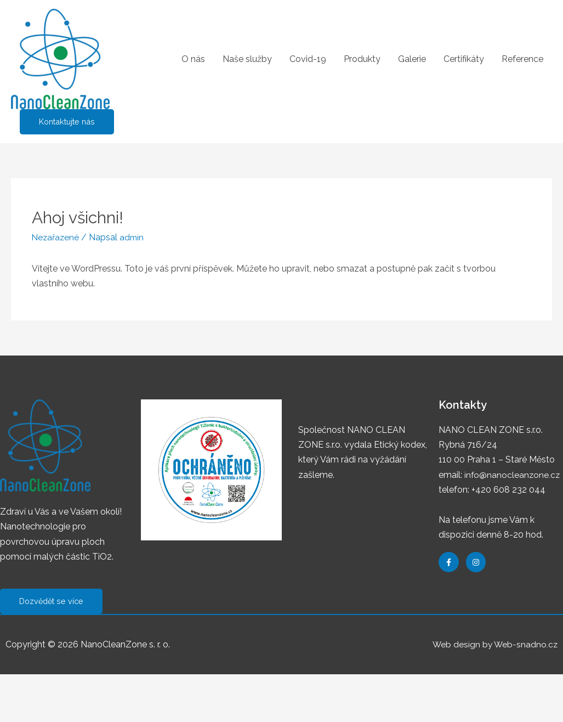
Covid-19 (307, 59)
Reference (522, 59)
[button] (53, 601)
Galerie (412, 59)
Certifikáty (463, 59)
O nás (193, 59)
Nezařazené (56, 237)
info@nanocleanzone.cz (512, 475)
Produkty (362, 59)
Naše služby (247, 59)
